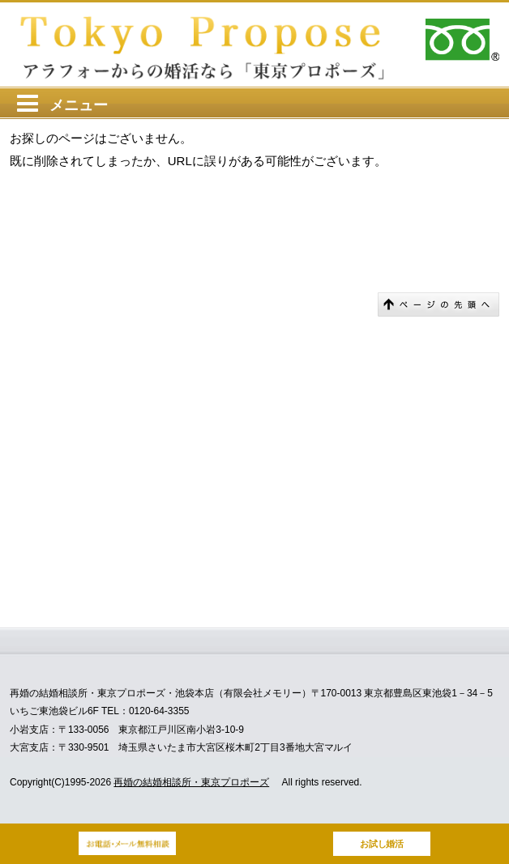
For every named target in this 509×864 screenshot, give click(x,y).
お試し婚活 (382, 844)
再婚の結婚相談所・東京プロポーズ (191, 782)
